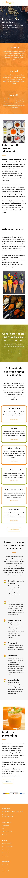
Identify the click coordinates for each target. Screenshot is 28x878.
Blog (3, 828)
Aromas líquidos (5, 865)
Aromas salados (5, 853)
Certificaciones (5, 825)
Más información (14, 419)
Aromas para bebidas (6, 843)
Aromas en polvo (6, 871)
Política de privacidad (7, 831)
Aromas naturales (6, 850)
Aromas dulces (5, 856)
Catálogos (4, 835)
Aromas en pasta (5, 868)
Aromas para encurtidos (7, 846)
